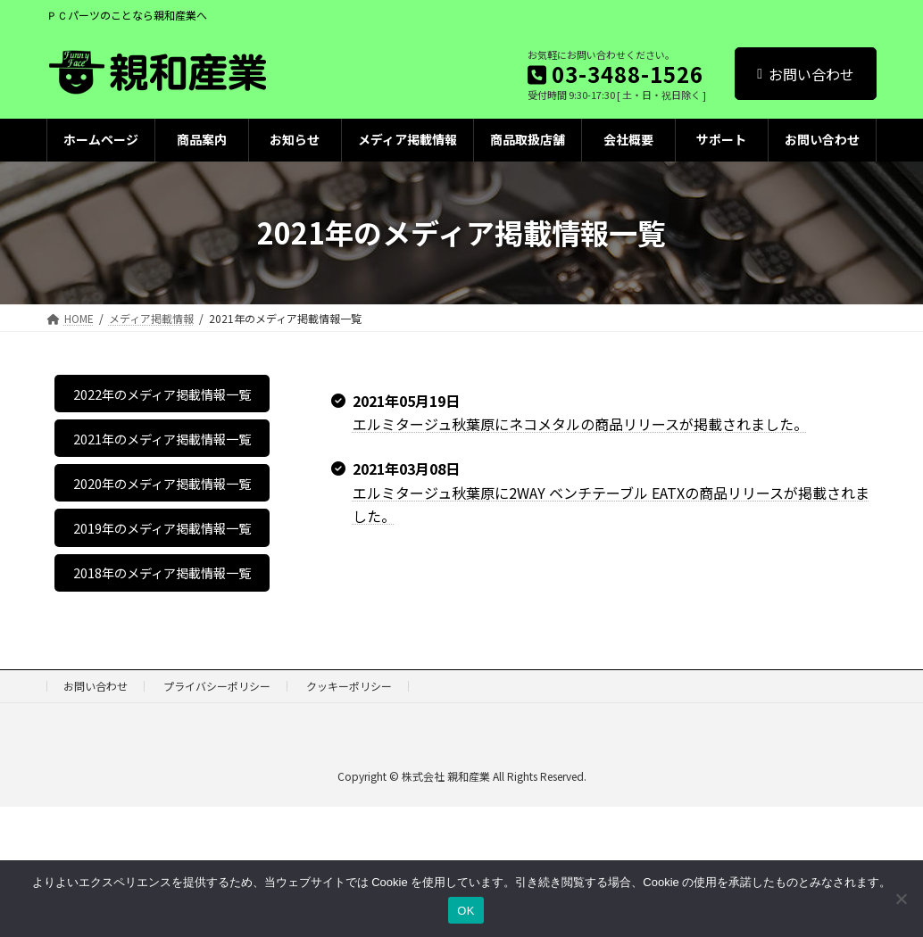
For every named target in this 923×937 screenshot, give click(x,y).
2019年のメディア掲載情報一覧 (162, 618)
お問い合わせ (805, 74)
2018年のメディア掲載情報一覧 (162, 689)
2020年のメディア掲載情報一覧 (162, 548)
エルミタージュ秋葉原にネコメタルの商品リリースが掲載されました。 (580, 424)
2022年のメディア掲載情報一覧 (162, 406)
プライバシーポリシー (216, 816)
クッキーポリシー (349, 816)
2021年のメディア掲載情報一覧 (162, 476)
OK (465, 910)
